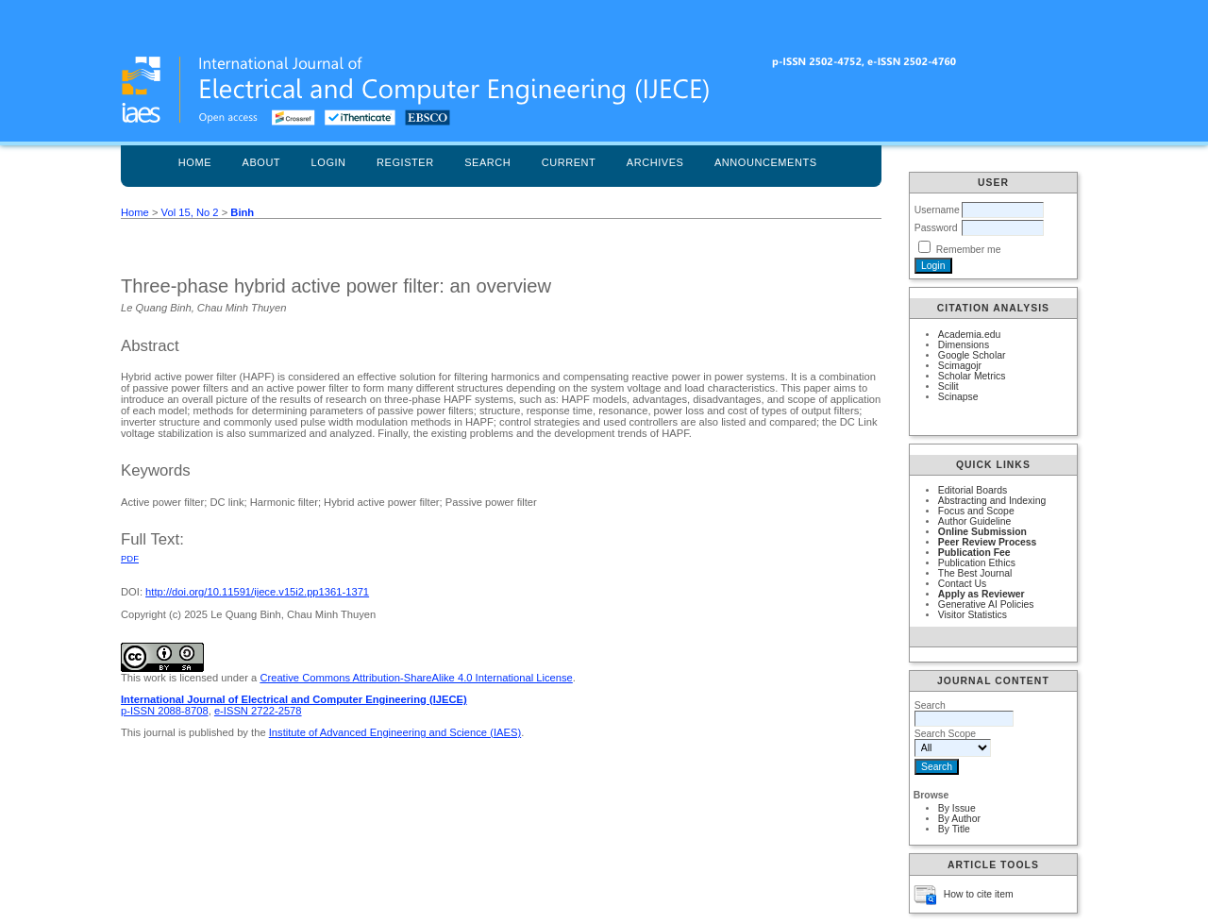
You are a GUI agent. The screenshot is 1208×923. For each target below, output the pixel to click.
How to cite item (979, 894)
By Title (954, 829)
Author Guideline (974, 521)
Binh (242, 212)
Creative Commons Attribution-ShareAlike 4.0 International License (416, 677)
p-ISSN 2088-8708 (165, 710)
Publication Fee (974, 552)
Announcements (765, 162)
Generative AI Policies (986, 604)
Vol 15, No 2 (190, 212)
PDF (130, 558)
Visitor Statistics (972, 615)
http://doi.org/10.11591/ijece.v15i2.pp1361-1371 (257, 591)
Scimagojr (960, 366)
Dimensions (963, 345)
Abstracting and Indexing (992, 500)
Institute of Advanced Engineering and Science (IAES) (395, 732)
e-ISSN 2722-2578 (258, 710)
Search (487, 162)
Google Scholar (972, 355)
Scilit (948, 386)
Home (194, 162)
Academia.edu (969, 334)
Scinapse (958, 397)
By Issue (957, 808)
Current (569, 162)
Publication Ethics (976, 563)
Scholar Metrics (972, 376)
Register (405, 162)
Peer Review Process (987, 542)
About (262, 162)
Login (328, 162)
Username (937, 210)
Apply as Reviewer (981, 594)
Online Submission (982, 532)
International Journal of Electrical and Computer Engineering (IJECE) (294, 699)
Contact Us (962, 584)
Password (936, 228)
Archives (655, 162)
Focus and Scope (976, 511)
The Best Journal (975, 573)
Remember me (968, 249)
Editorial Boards (972, 490)
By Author (959, 819)
